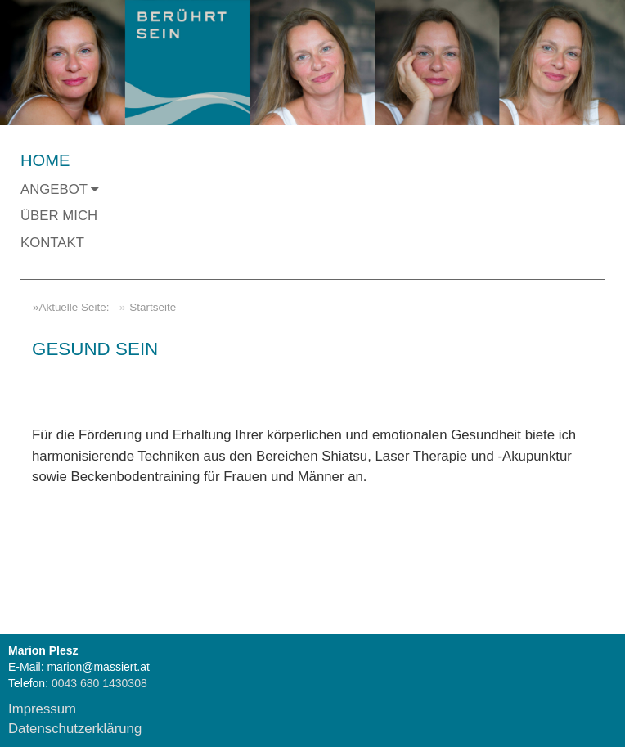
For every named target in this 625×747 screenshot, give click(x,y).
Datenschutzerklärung (75, 728)
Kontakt (52, 242)
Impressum (42, 709)
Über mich (58, 215)
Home (45, 160)
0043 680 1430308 (97, 683)
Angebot (59, 189)
